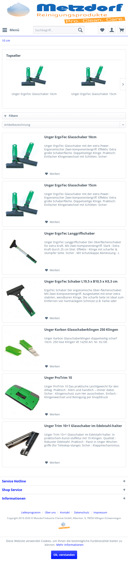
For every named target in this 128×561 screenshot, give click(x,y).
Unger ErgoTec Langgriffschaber (69, 233)
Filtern (11, 116)
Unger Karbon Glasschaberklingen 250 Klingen (81, 330)
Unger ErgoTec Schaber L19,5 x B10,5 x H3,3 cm (81, 281)
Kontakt (65, 512)
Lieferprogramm (30, 512)
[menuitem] (10, 30)
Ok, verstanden (64, 555)
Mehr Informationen (70, 545)
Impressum (100, 512)
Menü (10, 29)
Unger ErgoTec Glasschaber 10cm (34, 94)
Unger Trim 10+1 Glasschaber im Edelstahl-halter (83, 426)
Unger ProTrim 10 (58, 378)
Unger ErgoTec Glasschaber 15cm (93, 94)
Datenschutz (81, 512)
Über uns (50, 512)
